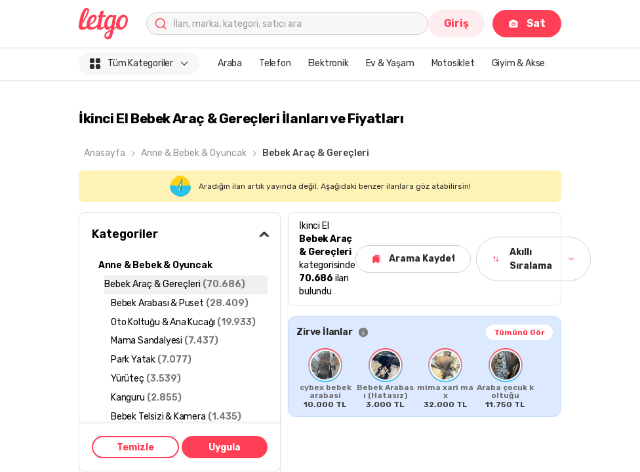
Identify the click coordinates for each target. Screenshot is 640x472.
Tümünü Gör (519, 332)
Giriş (456, 23)
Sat (527, 23)
